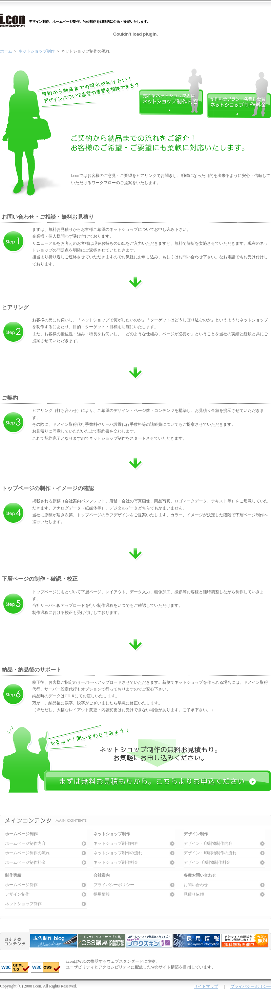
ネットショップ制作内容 (115, 843)
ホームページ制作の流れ (27, 853)
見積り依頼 (194, 894)
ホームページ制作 (21, 884)
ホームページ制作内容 (25, 843)
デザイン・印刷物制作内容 (208, 843)
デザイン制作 (17, 894)
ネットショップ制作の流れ (117, 853)
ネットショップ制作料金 (115, 862)
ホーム (6, 51)
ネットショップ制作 (36, 51)
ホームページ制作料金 (25, 862)
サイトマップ (206, 986)
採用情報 (101, 894)
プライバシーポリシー (113, 884)
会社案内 (101, 875)
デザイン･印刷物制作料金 (207, 862)
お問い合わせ (196, 884)
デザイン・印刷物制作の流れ (210, 853)
